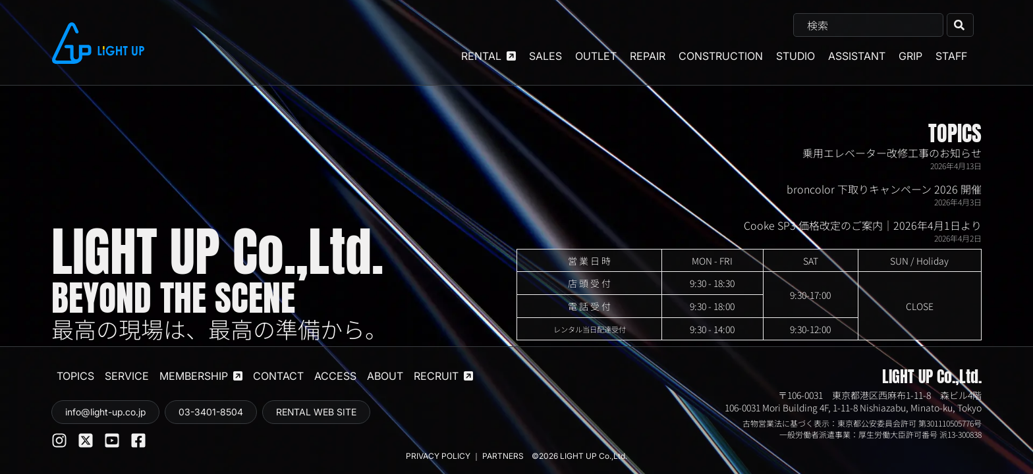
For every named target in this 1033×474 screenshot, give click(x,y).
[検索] (960, 25)
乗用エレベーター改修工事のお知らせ (892, 153)
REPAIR (647, 56)
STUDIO (795, 56)
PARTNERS (504, 456)
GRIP (910, 56)
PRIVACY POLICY (438, 456)
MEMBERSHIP (200, 375)
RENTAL (488, 56)
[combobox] (868, 25)
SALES (545, 56)
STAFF (951, 56)
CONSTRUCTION (721, 56)
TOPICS (955, 133)
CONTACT (278, 375)
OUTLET (596, 56)
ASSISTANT (856, 56)
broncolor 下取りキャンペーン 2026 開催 (884, 189)
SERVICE (127, 375)
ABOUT (385, 375)
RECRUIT (443, 375)
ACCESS (335, 375)
